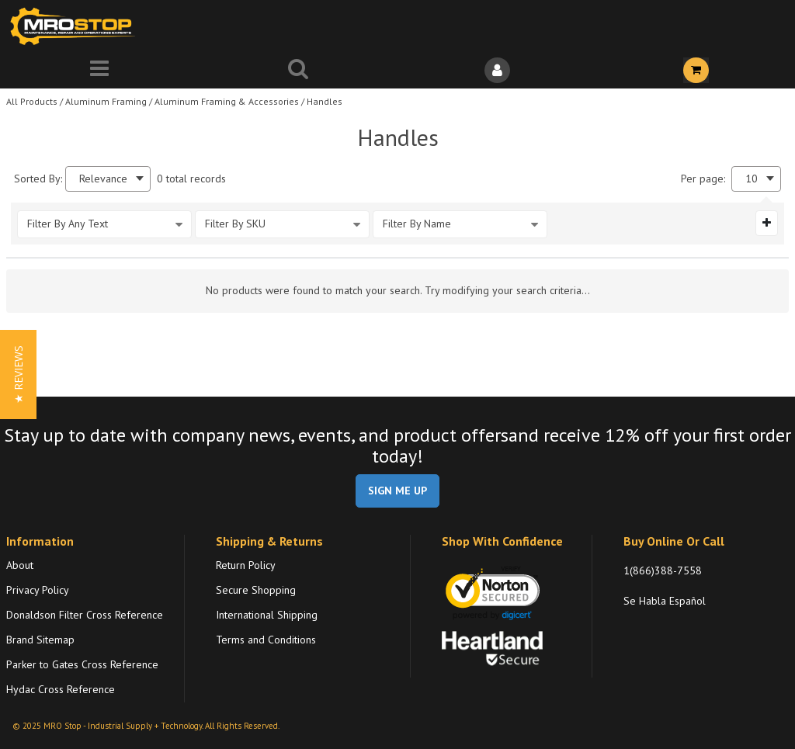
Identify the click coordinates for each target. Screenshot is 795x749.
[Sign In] (497, 70)
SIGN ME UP (397, 491)
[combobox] (108, 179)
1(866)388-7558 (662, 570)
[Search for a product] (298, 70)
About (19, 565)
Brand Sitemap (40, 640)
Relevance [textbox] (103, 179)
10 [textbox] (751, 179)
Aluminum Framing (106, 101)
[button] (18, 374)
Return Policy (246, 565)
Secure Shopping (256, 590)
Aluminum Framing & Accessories (226, 101)
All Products (31, 101)
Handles (324, 101)
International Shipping (267, 615)
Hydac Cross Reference (60, 689)
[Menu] (99, 70)
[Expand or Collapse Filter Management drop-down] (766, 222)
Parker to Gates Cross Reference (82, 664)
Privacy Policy (37, 590)
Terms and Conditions (266, 640)
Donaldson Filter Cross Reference (84, 615)
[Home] (76, 26)
